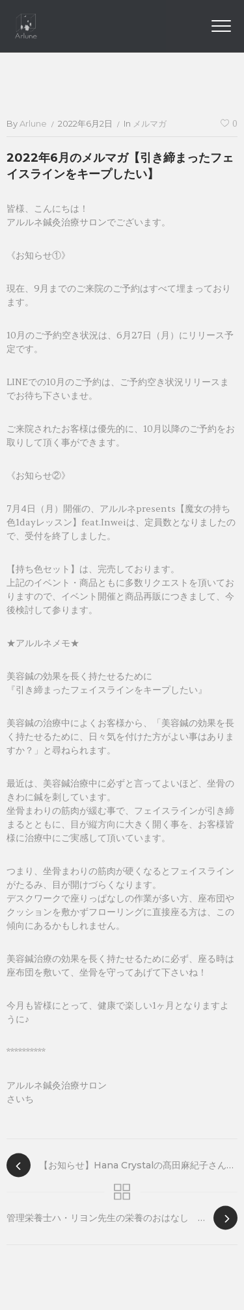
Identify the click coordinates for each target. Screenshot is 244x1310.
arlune (33, 123)
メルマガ (150, 123)
